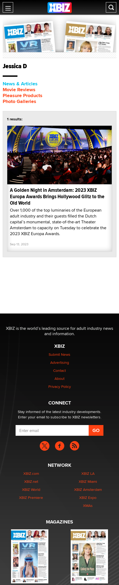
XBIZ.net (31, 481)
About (59, 378)
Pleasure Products (22, 95)
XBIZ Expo (87, 497)
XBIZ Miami (88, 481)
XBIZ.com (31, 473)
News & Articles (20, 83)
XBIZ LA (88, 473)
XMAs (88, 505)
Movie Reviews (19, 89)
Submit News (59, 354)
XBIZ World (31, 489)
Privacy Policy (59, 386)
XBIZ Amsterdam (88, 489)
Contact (59, 370)
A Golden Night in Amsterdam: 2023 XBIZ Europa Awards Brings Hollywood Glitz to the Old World (57, 196)
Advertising (59, 362)
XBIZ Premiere (31, 497)
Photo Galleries (19, 101)
